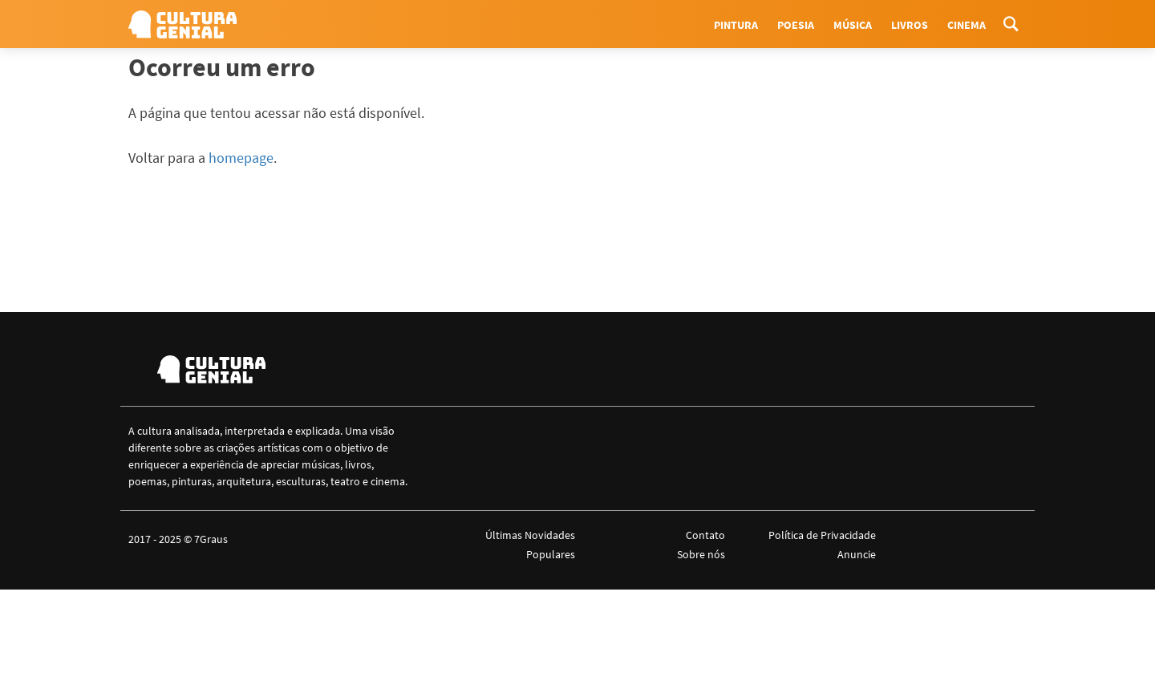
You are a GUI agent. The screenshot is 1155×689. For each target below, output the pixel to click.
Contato (705, 535)
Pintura (736, 25)
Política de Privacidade (822, 535)
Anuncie (856, 554)
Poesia (795, 25)
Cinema (966, 25)
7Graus (211, 539)
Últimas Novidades (530, 535)
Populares (550, 554)
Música (852, 25)
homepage (241, 157)
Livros (909, 25)
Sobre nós (701, 554)
